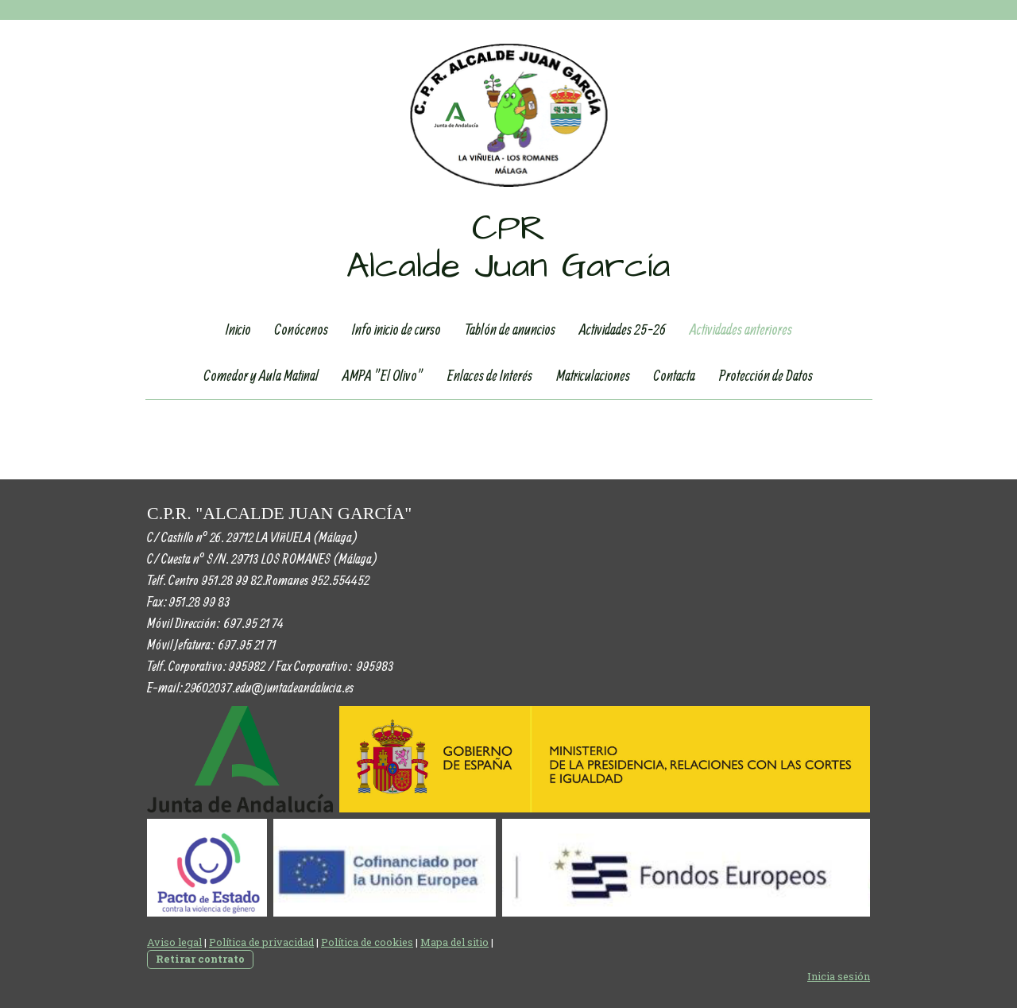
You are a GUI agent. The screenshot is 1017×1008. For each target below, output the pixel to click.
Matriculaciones (593, 375)
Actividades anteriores (741, 329)
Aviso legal (174, 942)
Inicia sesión (838, 976)
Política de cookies (367, 942)
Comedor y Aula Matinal (261, 375)
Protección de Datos (766, 375)
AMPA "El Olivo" (382, 375)
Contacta (674, 375)
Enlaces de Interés (489, 375)
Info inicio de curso (396, 329)
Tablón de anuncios (510, 329)
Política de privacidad (261, 942)
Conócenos (301, 329)
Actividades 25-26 (622, 329)
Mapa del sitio (454, 942)
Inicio (238, 329)
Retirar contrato (200, 958)
